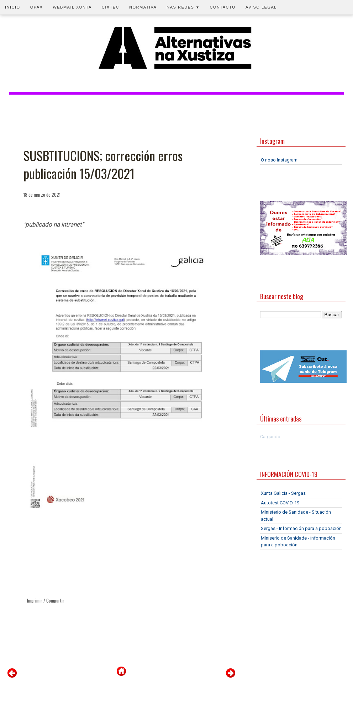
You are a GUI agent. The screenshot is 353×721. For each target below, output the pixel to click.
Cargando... (272, 436)
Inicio (12, 7)
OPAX (36, 7)
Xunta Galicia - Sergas (283, 493)
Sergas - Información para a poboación (301, 528)
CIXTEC (110, 7)
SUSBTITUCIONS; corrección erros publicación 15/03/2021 (103, 164)
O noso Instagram (279, 160)
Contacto (223, 7)
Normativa (143, 7)
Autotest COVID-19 (280, 502)
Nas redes (183, 7)
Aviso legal (261, 7)
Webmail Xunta (72, 7)
